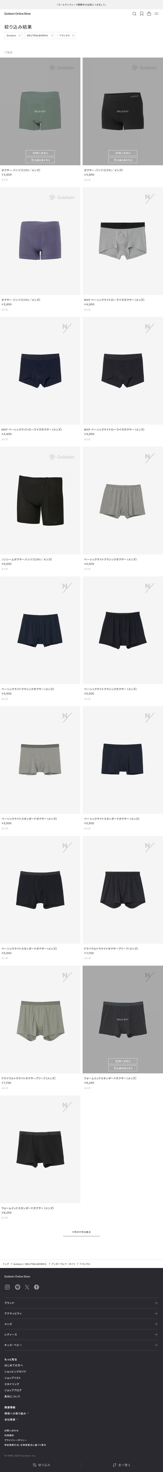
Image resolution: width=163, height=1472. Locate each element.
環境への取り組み (16, 1413)
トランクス (64, 35)
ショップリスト (12, 1378)
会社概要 (11, 1419)
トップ (6, 1263)
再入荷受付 (42, 153)
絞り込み (41, 1465)
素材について (12, 1396)
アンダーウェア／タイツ (64, 1263)
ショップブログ (13, 1390)
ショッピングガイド (15, 1371)
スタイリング (11, 1384)
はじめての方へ (13, 1365)
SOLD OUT (40, 111)
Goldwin (11, 35)
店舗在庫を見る (42, 160)
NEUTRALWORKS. (38, 35)
